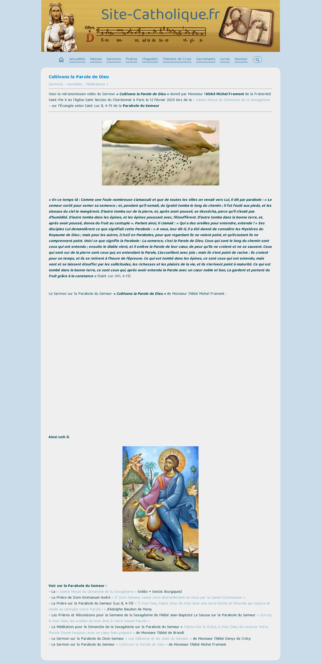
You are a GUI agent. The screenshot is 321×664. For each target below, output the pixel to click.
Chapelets (150, 59)
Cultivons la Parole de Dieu (79, 77)
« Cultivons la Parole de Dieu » (141, 644)
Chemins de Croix (177, 59)
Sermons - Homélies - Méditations (77, 84)
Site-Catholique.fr (160, 16)
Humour (241, 59)
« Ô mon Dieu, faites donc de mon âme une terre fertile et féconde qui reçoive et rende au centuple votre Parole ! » (159, 606)
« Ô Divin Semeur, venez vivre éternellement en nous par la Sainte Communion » (178, 598)
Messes (96, 59)
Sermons (114, 59)
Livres (225, 59)
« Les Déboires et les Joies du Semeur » (158, 639)
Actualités (77, 59)
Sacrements (205, 59)
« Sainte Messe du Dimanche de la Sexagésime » (96, 592)
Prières (131, 59)
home (61, 60)
